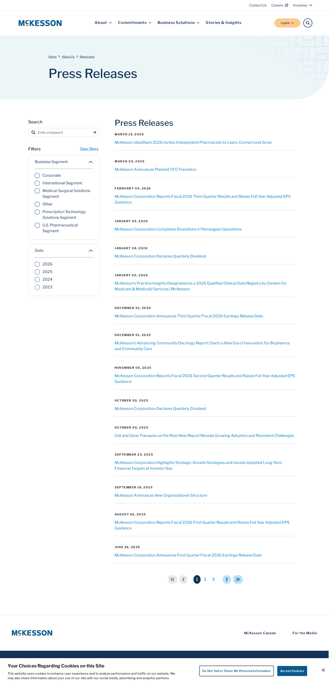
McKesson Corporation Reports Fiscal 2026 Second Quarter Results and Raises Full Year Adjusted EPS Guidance (205, 379)
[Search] (307, 23)
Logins (287, 23)
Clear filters (89, 149)
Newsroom (87, 56)
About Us (68, 56)
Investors (302, 5)
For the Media (305, 633)
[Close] (323, 670)
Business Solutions (179, 23)
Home (52, 56)
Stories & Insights (223, 23)
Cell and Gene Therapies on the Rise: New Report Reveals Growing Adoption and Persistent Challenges (204, 435)
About (103, 23)
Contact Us (258, 5)
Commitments (135, 23)
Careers (279, 5)
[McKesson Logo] (32, 633)
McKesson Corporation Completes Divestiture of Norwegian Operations (178, 229)
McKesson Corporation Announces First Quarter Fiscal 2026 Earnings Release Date (188, 555)
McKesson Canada (260, 633)
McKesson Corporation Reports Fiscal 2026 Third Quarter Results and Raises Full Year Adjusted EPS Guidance (203, 199)
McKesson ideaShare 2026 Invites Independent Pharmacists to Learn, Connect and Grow (193, 142)
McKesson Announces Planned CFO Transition (155, 169)
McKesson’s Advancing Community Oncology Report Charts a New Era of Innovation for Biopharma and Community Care (202, 346)
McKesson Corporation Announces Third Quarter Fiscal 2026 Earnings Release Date (189, 316)
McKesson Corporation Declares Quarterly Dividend (160, 256)
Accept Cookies (292, 671)
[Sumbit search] (95, 132)
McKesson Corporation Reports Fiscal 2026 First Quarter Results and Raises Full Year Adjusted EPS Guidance (202, 525)
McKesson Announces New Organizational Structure (161, 495)
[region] (165, 670)
